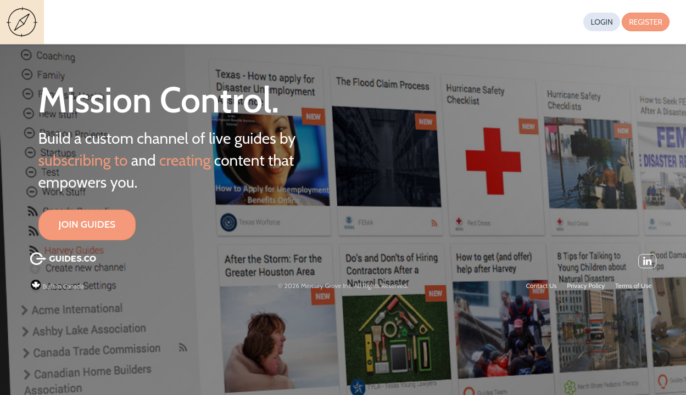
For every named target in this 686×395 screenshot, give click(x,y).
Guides (23, 22)
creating (185, 160)
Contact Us (541, 285)
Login (601, 22)
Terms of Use (633, 285)
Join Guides (87, 224)
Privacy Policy (586, 285)
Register (645, 22)
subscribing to (83, 160)
